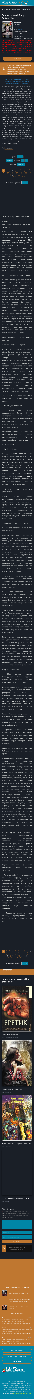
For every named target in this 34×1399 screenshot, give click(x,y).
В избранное (7, 970)
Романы (29, 9)
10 (16, 175)
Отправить (17, 1241)
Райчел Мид (21, 27)
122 (26, 175)
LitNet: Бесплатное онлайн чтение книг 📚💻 (14, 9)
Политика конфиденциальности (17, 1356)
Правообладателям (17, 1351)
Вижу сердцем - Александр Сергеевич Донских (17, 1324)
